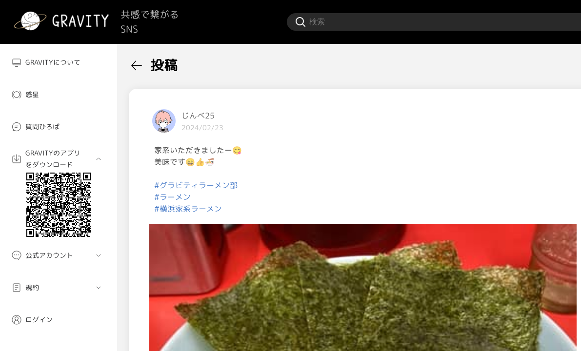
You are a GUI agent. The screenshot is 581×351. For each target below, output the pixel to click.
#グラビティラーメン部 (196, 185)
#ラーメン (172, 197)
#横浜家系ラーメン (188, 208)
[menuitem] (58, 62)
